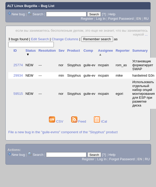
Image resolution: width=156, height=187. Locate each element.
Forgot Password (120, 19)
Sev (61, 50)
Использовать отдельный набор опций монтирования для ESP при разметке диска (143, 93)
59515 (18, 94)
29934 (18, 75)
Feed (79, 121)
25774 (18, 65)
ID (15, 50)
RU (146, 19)
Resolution (47, 50)
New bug (18, 14)
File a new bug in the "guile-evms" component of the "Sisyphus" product (63, 132)
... (146, 34)
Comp (88, 50)
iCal (100, 121)
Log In (100, 19)
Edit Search (40, 39)
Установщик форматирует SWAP (142, 65)
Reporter (123, 50)
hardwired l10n (143, 75)
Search (38, 14)
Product (73, 50)
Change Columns (65, 39)
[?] (104, 14)
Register (87, 19)
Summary (139, 50)
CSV (56, 121)
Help (111, 14)
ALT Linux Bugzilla (22, 6)
